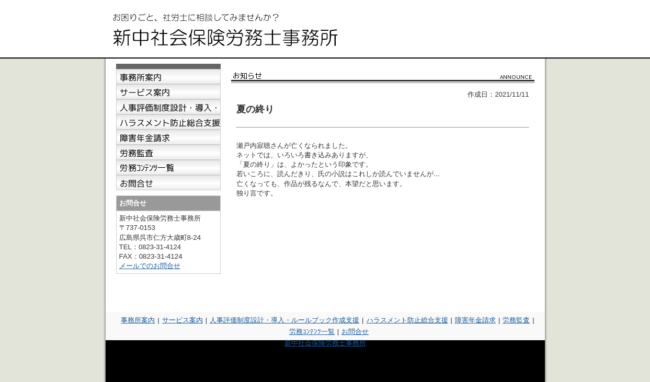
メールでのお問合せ (149, 266)
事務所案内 (138, 320)
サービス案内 (182, 320)
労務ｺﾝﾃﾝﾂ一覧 (312, 331)
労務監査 (516, 320)
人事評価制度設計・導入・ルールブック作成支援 (284, 320)
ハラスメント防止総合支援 (407, 320)
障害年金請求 (475, 320)
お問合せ (355, 331)
